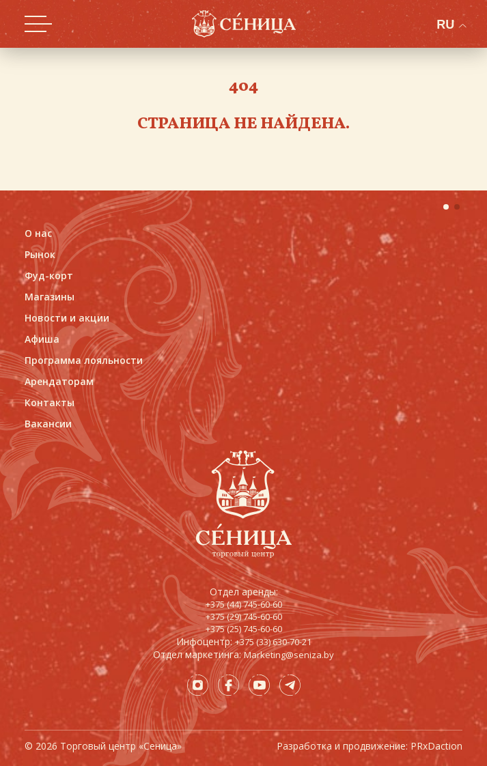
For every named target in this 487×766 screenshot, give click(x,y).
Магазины (49, 296)
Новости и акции (67, 317)
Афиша (42, 338)
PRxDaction (436, 745)
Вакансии (48, 423)
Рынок (40, 254)
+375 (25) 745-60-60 (244, 629)
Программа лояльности (84, 360)
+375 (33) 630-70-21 (273, 642)
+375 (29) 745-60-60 (244, 616)
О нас (38, 233)
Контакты (49, 402)
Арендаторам (59, 381)
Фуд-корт (49, 275)
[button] (446, 207)
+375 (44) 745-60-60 (244, 604)
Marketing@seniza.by (289, 655)
